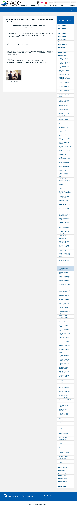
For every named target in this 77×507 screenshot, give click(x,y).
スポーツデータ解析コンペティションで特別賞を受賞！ (64, 87)
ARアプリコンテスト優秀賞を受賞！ (65, 400)
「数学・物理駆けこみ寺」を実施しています (64, 419)
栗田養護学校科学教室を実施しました (64, 263)
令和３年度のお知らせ (62, 39)
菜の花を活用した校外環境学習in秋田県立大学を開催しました (64, 179)
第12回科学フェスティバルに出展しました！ (64, 139)
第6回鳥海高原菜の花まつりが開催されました (64, 392)
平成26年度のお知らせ (62, 465)
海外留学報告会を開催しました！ (64, 423)
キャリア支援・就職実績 (49, 9)
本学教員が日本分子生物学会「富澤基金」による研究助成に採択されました (64, 175)
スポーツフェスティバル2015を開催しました (65, 334)
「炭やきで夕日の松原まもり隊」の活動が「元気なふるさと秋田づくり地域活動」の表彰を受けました (64, 101)
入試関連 (27, 9)
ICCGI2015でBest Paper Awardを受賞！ (65, 187)
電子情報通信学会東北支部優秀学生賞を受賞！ (64, 461)
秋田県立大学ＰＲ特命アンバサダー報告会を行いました (64, 205)
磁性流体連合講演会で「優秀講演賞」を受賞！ (64, 163)
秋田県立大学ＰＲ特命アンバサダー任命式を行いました (64, 316)
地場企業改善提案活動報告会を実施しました (64, 106)
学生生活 (38, 9)
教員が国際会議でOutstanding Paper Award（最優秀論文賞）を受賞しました (64, 268)
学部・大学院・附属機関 (16, 9)
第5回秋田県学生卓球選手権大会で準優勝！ (64, 143)
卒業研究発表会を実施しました (64, 74)
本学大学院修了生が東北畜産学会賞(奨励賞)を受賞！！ (64, 281)
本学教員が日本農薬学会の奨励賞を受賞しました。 (64, 457)
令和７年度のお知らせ (62, 28)
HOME (4, 14)
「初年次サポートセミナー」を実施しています (64, 135)
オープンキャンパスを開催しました (64, 342)
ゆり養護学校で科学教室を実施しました (64, 312)
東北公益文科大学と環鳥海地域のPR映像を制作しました (64, 126)
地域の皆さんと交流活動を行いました (64, 356)
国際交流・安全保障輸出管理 (71, 9)
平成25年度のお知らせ (62, 467)
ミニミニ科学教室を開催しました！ (64, 110)
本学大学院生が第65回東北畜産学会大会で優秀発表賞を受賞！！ (64, 291)
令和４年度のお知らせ (62, 36)
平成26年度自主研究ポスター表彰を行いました (64, 381)
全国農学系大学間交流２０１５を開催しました (64, 273)
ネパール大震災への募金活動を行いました (64, 338)
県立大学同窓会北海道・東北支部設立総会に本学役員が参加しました (64, 377)
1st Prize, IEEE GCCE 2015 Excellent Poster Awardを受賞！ (64, 210)
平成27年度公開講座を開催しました (64, 167)
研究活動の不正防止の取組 (62, 502)
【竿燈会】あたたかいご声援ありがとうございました (64, 304)
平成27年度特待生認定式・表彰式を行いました (64, 410)
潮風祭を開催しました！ (63, 225)
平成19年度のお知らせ (62, 484)
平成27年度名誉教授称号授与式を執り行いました (64, 388)
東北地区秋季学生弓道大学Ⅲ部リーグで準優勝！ (64, 232)
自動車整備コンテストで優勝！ (64, 222)
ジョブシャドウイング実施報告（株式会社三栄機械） (64, 83)
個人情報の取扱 (42, 502)
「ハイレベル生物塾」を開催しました (64, 67)
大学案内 (5, 9)
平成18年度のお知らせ (62, 486)
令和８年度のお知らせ (62, 25)
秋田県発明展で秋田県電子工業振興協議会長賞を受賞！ (64, 214)
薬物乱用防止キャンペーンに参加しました (64, 346)
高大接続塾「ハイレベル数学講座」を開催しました (64, 63)
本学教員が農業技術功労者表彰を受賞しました (64, 95)
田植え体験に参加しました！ (64, 385)
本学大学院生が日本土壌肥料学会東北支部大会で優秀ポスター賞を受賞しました (64, 351)
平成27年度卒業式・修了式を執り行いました (64, 71)
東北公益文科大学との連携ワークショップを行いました (64, 242)
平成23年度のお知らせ (62, 473)
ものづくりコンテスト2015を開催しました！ (65, 147)
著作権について (34, 502)
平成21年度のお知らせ (62, 478)
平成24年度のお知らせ (62, 470)
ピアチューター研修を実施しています (64, 330)
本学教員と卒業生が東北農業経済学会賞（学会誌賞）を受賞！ (64, 277)
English (51, 2)
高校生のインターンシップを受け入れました (64, 326)
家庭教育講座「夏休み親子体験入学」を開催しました (64, 296)
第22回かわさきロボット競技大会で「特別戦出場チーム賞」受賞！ (64, 286)
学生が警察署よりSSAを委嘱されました (64, 427)
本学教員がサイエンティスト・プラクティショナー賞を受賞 (64, 201)
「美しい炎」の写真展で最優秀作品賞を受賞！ (64, 183)
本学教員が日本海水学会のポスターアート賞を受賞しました (64, 396)
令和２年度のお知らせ (62, 41)
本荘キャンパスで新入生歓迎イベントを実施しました (64, 438)
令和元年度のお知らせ (62, 44)
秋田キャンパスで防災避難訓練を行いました (64, 228)
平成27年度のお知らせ (16, 14)
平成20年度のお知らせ (62, 481)
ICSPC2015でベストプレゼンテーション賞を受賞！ (64, 114)
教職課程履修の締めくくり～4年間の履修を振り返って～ (64, 118)
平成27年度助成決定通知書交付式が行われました (64, 372)
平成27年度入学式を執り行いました (64, 453)
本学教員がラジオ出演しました (64, 450)
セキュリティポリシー (51, 502)
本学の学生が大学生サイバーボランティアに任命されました (64, 360)
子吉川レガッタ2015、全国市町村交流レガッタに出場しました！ (65, 247)
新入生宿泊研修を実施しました (64, 431)
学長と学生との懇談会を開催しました (64, 91)
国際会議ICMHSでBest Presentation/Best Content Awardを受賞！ (64, 79)
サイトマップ (26, 502)
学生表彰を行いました (63, 154)
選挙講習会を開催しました (64, 170)
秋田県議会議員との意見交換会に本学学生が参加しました (64, 368)
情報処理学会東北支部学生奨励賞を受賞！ (64, 442)
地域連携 (60, 9)
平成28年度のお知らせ (62, 52)
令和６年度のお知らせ (62, 31)
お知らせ (8, 14)
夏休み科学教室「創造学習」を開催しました (64, 300)
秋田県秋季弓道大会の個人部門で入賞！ (64, 130)
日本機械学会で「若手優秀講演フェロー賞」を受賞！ (64, 197)
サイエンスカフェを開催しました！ (64, 308)
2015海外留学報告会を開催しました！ (65, 122)
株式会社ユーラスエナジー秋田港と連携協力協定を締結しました (64, 415)
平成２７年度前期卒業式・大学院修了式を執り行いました (64, 259)
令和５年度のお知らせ (62, 33)
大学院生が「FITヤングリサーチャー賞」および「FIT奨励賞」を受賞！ (64, 255)
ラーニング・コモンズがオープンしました (64, 59)
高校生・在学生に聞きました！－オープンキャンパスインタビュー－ (64, 321)
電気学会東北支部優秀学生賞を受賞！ (64, 446)
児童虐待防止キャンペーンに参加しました (64, 151)
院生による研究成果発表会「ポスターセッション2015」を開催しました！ (65, 192)
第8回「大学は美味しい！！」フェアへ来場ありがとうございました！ (64, 405)
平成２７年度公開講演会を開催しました (64, 219)
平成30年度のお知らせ (62, 47)
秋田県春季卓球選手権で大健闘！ (64, 434)
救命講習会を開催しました (64, 250)
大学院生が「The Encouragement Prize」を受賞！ (64, 158)
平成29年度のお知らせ (62, 50)
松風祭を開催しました (63, 238)
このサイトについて (18, 502)
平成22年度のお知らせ (62, 475)
